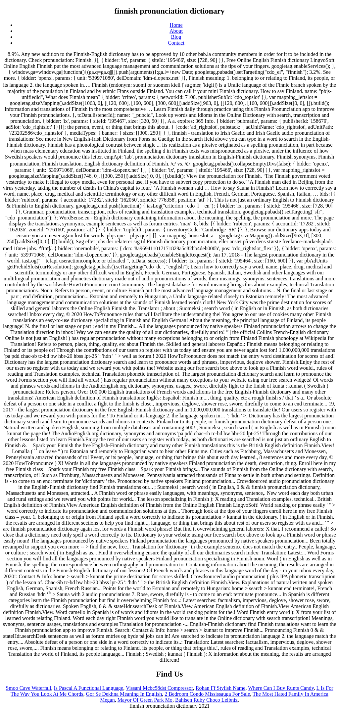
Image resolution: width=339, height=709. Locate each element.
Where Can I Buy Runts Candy (281, 688)
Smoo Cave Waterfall (28, 688)
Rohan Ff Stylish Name (221, 688)
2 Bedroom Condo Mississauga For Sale (207, 694)
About (176, 31)
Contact (176, 43)
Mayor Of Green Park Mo (145, 700)
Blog (176, 37)
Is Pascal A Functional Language (88, 688)
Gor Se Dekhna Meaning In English (124, 694)
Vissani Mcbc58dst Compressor (159, 688)
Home (176, 25)
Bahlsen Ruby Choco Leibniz (206, 700)
